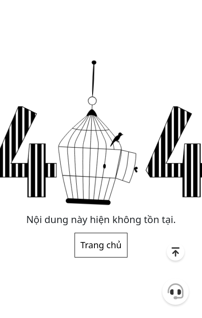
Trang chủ (100, 245)
